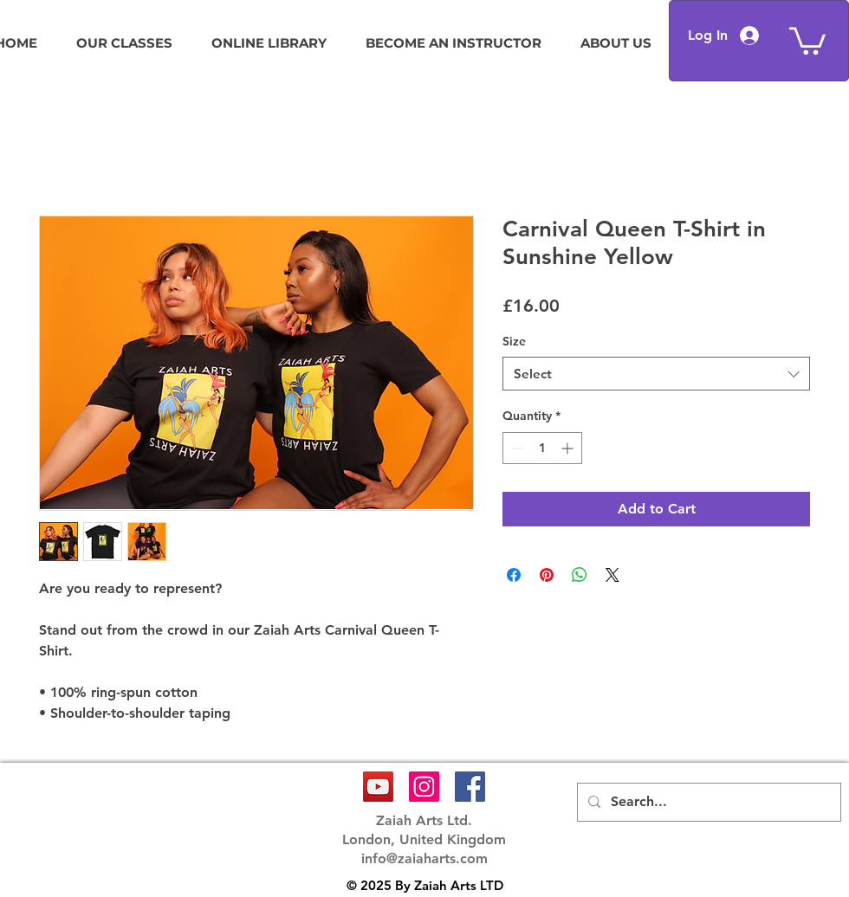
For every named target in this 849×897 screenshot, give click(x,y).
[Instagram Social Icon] (424, 786)
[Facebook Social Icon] (470, 786)
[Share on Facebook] (513, 575)
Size (514, 341)
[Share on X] (612, 575)
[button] (807, 39)
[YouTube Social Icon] (378, 786)
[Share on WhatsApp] (579, 575)
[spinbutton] (542, 448)
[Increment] (569, 448)
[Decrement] (516, 448)
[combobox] (656, 373)
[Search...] (707, 802)
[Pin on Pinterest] (546, 575)
